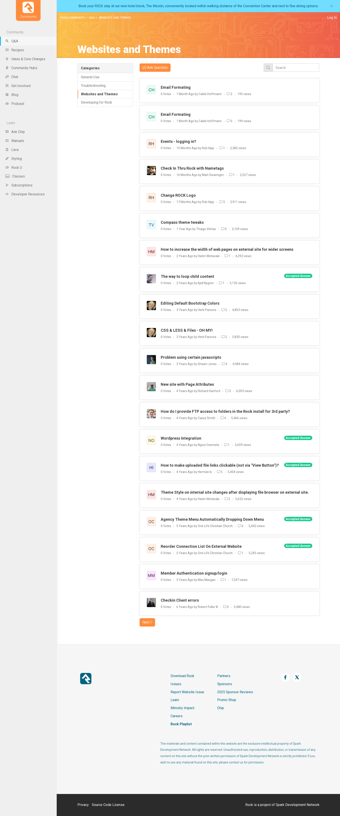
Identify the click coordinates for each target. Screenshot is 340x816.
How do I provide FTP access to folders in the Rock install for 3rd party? (225, 411)
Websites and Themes (99, 94)
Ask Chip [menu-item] (15, 132)
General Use (90, 77)
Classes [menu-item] (15, 176)
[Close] (331, 6)
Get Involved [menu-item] (18, 86)
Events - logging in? (178, 141)
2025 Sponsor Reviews (235, 692)
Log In (332, 17)
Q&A (92, 17)
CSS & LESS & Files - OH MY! (187, 330)
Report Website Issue (187, 692)
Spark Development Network (297, 805)
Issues (176, 684)
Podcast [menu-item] (14, 104)
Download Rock (182, 676)
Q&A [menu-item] (11, 41)
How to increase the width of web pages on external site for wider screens (227, 249)
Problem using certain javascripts (191, 357)
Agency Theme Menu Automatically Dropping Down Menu (212, 519)
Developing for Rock (96, 102)
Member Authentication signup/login (194, 573)
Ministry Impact (182, 708)
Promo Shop (226, 700)
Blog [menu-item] (11, 95)
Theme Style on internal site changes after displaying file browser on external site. (235, 492)
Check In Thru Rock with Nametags (192, 168)
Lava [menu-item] (12, 150)
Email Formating (176, 87)
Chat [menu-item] (11, 77)
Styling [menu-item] (13, 159)
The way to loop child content (187, 276)
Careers (177, 716)
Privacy (83, 805)
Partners (223, 676)
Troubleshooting (93, 86)
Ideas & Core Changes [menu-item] (25, 59)
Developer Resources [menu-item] (25, 194)
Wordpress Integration (181, 438)
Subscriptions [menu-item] (18, 185)
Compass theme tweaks (182, 222)
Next (147, 622)
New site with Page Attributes (187, 384)
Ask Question (155, 67)
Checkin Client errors (180, 600)
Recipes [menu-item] (14, 50)
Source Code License (108, 805)
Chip (220, 708)
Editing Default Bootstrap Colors (190, 303)
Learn (175, 700)
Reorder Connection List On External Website (201, 546)
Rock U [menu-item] (13, 168)
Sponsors (224, 684)
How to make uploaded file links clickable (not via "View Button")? (220, 465)
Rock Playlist (181, 724)
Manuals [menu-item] (14, 141)
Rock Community (72, 17)
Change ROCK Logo (178, 195)
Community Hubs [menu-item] (21, 68)
